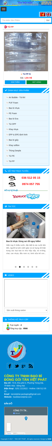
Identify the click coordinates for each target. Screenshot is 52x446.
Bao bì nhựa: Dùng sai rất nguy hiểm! (23, 241)
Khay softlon (14, 145)
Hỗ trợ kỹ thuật (11, 190)
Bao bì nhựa (14, 108)
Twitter (16, 366)
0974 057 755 (31, 184)
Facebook (9, 366)
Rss (30, 366)
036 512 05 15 (31, 177)
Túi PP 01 (27, 74)
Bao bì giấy (13, 140)
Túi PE (12, 156)
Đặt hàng (37, 82)
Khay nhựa (13, 129)
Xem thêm (15, 82)
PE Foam (13, 113)
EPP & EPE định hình (18, 135)
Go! (48, 20)
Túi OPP (12, 124)
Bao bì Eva (13, 119)
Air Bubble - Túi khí (17, 97)
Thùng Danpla (15, 150)
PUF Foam (13, 103)
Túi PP (12, 161)
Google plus (23, 366)
